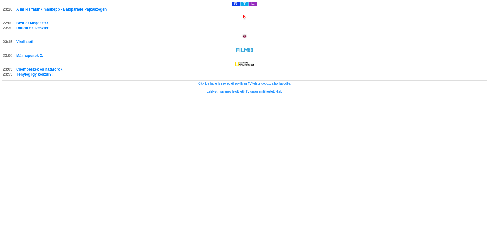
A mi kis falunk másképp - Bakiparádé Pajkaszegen (61, 9)
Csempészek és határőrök (39, 69)
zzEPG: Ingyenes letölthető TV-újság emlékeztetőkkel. (244, 91)
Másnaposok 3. (29, 55)
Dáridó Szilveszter (32, 28)
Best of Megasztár (32, 23)
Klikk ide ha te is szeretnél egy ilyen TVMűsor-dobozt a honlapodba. (245, 83)
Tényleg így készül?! (34, 74)
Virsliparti (24, 42)
